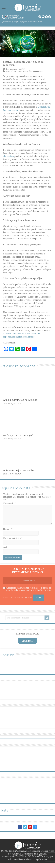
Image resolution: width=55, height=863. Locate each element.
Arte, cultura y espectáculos (17, 71)
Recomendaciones (36, 71)
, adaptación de (20, 399)
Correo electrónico (13, 538)
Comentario (9, 503)
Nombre (7, 529)
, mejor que (19, 470)
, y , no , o (18, 434)
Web (5, 547)
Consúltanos (27, 640)
